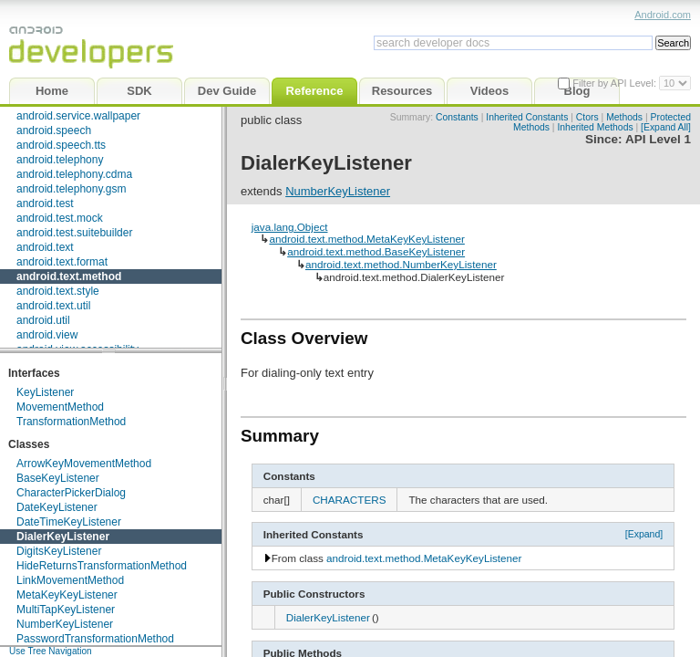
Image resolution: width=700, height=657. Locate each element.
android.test (45, 203)
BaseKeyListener (57, 478)
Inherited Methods (595, 127)
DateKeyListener (57, 507)
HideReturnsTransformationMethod (101, 565)
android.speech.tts (61, 145)
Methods (624, 117)
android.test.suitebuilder (74, 232)
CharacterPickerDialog (71, 492)
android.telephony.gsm (71, 188)
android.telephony (59, 159)
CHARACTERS (349, 500)
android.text (45, 247)
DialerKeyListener (62, 536)
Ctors (587, 117)
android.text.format (62, 262)
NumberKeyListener (64, 624)
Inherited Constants (527, 117)
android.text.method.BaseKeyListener (376, 251)
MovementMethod (60, 407)
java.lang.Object (290, 227)
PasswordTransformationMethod (95, 638)
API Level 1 (658, 139)
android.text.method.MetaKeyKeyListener (366, 239)
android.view (46, 334)
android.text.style (57, 291)
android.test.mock (59, 218)
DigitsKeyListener (58, 551)
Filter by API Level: (615, 83)
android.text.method (68, 276)
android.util (43, 320)
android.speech (53, 130)
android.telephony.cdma (74, 174)
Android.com (662, 14)
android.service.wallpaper (78, 116)
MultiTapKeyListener (65, 609)
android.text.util (53, 305)
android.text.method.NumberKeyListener (401, 264)
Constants (457, 117)
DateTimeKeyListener (68, 522)
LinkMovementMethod (70, 580)
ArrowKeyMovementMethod (83, 463)
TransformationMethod (71, 421)
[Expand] (644, 533)
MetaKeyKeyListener (67, 595)
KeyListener (45, 392)
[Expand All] (666, 127)
